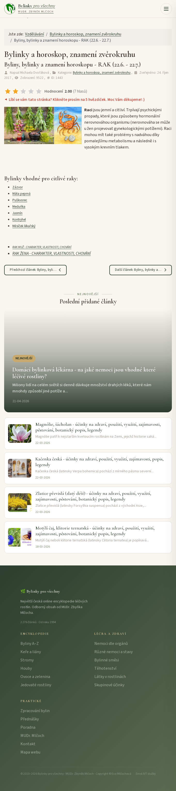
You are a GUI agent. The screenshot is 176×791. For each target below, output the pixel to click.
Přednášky (29, 719)
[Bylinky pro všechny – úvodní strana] (29, 8)
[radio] (7, 91)
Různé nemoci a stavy (113, 652)
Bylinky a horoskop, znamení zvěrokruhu (102, 72)
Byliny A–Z (29, 643)
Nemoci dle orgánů (111, 643)
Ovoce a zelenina (35, 677)
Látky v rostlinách (110, 677)
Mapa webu (30, 752)
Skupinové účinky (109, 685)
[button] (166, 8)
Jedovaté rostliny (35, 685)
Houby (26, 668)
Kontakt (27, 744)
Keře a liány (30, 652)
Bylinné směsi (106, 660)
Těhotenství (105, 668)
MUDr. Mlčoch (32, 735)
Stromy (27, 660)
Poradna (27, 727)
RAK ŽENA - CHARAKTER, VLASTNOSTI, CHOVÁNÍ (51, 253)
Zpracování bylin (35, 711)
